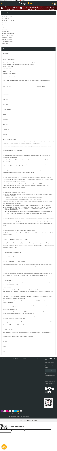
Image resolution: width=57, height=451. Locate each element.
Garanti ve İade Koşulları (7, 35)
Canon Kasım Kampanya (7, 41)
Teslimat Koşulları (6, 18)
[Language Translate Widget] (6, 0)
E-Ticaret (24, 420)
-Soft (21, 420)
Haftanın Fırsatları (6, 31)
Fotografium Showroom (7, 37)
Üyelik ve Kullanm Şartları (7, 16)
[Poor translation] (5, 428)
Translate (21, 0)
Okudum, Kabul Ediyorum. (50, 374)
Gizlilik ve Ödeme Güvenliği (8, 33)
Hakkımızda (4, 29)
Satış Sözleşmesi (5, 22)
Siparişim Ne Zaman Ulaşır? (8, 20)
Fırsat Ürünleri (4, 447)
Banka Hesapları (5, 43)
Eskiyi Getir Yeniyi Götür (7, 39)
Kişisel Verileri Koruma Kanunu (8, 27)
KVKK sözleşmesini (50, 374)
